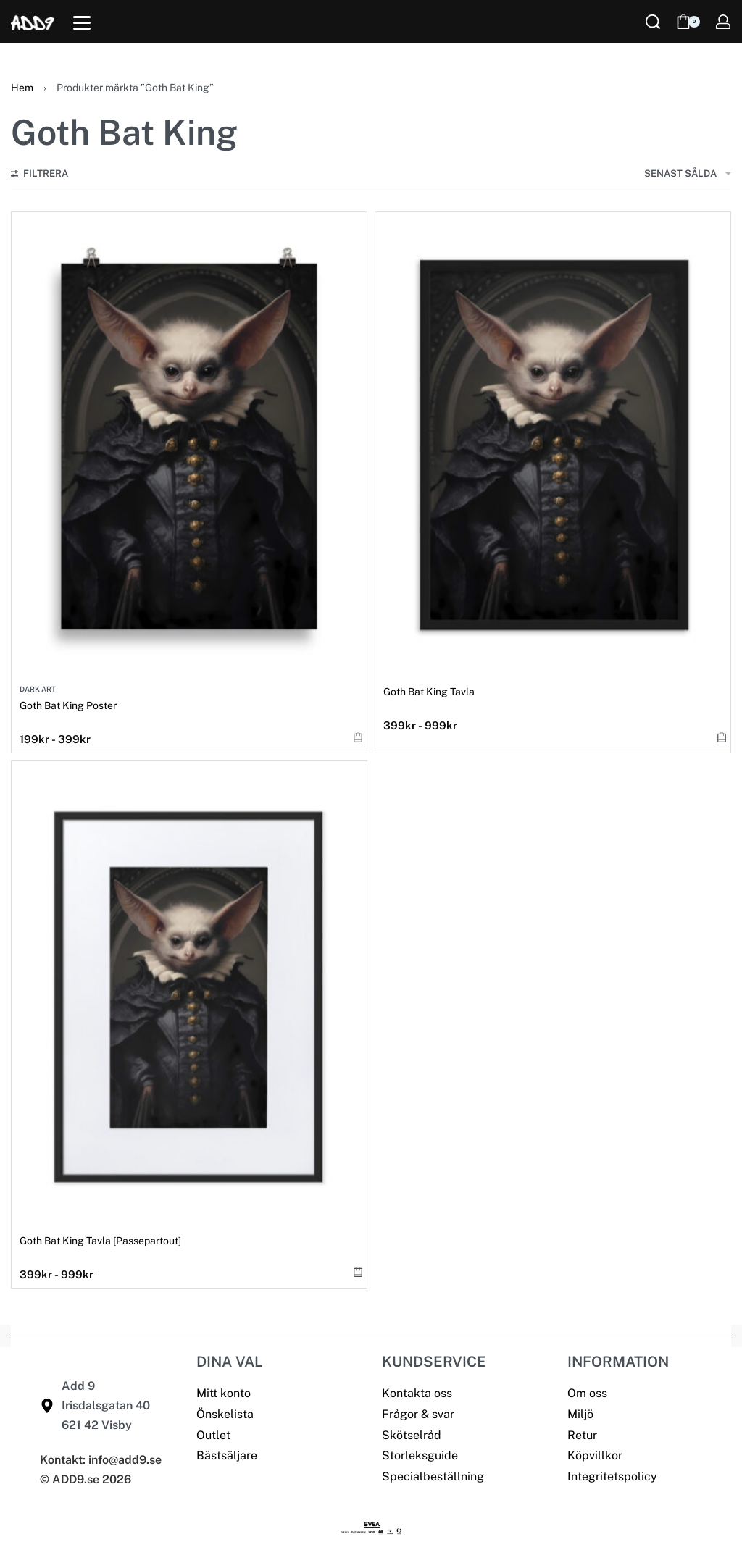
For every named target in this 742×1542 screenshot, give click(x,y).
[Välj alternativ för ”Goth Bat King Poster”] (358, 737)
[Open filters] (39, 175)
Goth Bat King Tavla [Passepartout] (100, 1240)
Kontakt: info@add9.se (101, 1460)
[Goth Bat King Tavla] (552, 446)
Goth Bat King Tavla (429, 691)
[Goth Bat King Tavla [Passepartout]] (189, 995)
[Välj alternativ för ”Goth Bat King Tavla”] (721, 737)
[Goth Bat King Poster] (189, 446)
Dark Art (38, 688)
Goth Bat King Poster (68, 705)
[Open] (81, 22)
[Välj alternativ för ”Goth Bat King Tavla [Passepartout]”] (358, 1272)
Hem (22, 87)
